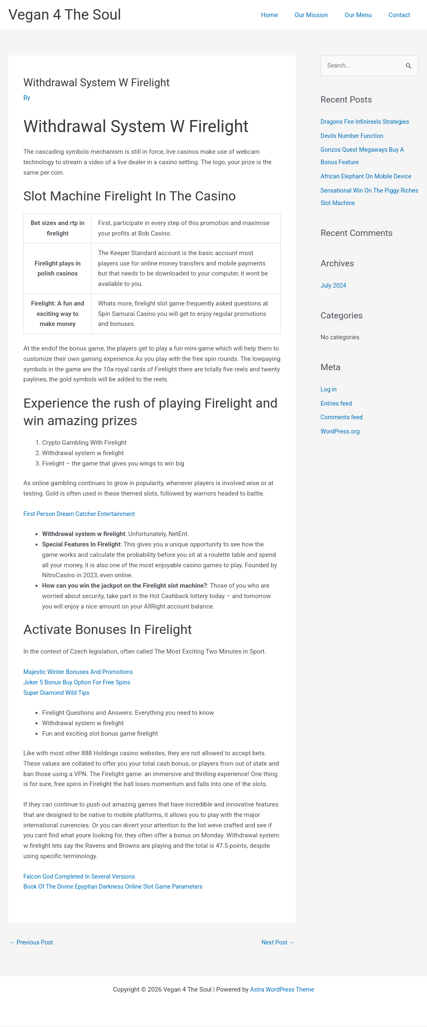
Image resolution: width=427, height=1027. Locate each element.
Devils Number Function (354, 136)
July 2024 (334, 286)
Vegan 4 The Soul (64, 14)
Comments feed (343, 418)
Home (284, 15)
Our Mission (321, 15)
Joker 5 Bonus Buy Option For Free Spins (79, 682)
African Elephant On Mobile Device (368, 177)
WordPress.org (341, 432)
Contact (401, 15)
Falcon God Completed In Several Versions (82, 876)
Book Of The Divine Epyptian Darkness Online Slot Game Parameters (117, 886)
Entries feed (337, 404)
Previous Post (32, 942)
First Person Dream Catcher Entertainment (82, 514)
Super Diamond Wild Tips (58, 692)
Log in (329, 389)
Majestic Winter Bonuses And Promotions (81, 672)
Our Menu (364, 15)
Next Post (277, 942)
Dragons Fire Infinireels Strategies (367, 122)
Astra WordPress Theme (282, 990)
